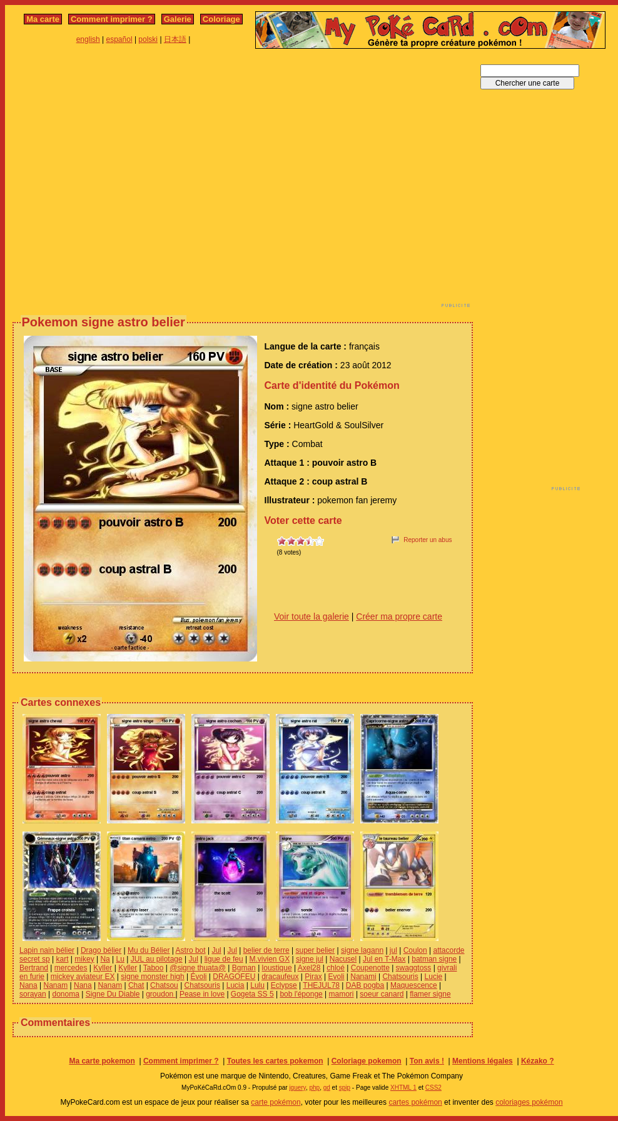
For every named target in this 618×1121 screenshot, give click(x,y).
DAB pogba (365, 985)
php (314, 1087)
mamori (341, 994)
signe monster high (152, 976)
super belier (315, 950)
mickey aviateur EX (83, 976)
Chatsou (164, 985)
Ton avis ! (427, 1061)
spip (344, 1087)
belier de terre (266, 950)
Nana (28, 985)
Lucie (434, 976)
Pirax (313, 976)
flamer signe (430, 994)
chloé (336, 967)
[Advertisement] (117, 181)
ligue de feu (224, 959)
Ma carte (42, 19)
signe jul (309, 959)
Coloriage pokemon (367, 1061)
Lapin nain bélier (46, 950)
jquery (297, 1087)
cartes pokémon (415, 1102)
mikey (84, 959)
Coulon (415, 950)
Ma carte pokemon (101, 1061)
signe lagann (362, 950)
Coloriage (221, 19)
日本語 (175, 39)
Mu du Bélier (149, 950)
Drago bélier (101, 950)
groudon (160, 994)
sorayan (32, 994)
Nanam (55, 985)
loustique (277, 967)
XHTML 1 (403, 1087)
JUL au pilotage (157, 959)
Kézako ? (537, 1061)
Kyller (102, 967)
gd (326, 1087)
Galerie (177, 19)
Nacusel (343, 959)
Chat (136, 985)
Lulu (257, 985)
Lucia (235, 985)
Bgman (244, 967)
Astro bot (191, 950)
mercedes (71, 967)
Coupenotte (370, 967)
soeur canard (381, 994)
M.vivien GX (269, 959)
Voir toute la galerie (311, 616)
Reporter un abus (427, 539)
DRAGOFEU (234, 976)
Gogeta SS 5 (252, 994)
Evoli (336, 976)
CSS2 (433, 1087)
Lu (120, 959)
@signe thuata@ (198, 967)
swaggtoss (414, 967)
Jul (216, 950)
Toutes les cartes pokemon (275, 1061)
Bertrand (33, 967)
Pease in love (202, 994)
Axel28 (309, 967)
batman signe (434, 959)
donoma (66, 994)
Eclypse (284, 985)
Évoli (199, 976)
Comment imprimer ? (112, 19)
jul (393, 950)
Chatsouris (400, 976)
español (119, 39)
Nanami (363, 976)
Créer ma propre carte (399, 616)
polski (148, 39)
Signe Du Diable (113, 994)
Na (104, 959)
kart (62, 959)
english (88, 39)
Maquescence (413, 985)
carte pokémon (275, 1102)
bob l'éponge (301, 994)
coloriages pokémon (528, 1102)
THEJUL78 (321, 985)
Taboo (153, 967)
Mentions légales (482, 1061)
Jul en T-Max (384, 959)
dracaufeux (279, 976)
